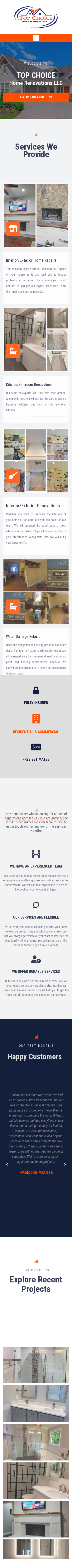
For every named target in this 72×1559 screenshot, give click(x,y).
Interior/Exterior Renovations (33, 585)
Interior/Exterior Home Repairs (31, 336)
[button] (36, 38)
